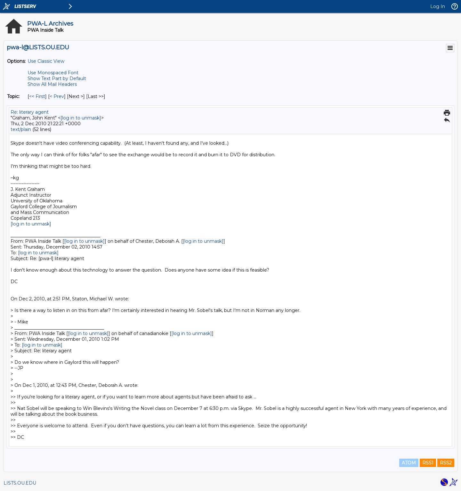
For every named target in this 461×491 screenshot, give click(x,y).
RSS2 (446, 463)
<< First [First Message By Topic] (37, 96)
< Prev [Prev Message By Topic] (57, 96)
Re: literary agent (30, 112)
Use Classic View (46, 61)
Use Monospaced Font (53, 73)
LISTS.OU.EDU (20, 483)
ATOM (409, 463)
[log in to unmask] (81, 118)
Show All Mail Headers (52, 84)
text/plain (21, 129)
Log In (437, 6)
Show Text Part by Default (57, 78)
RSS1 (427, 463)
